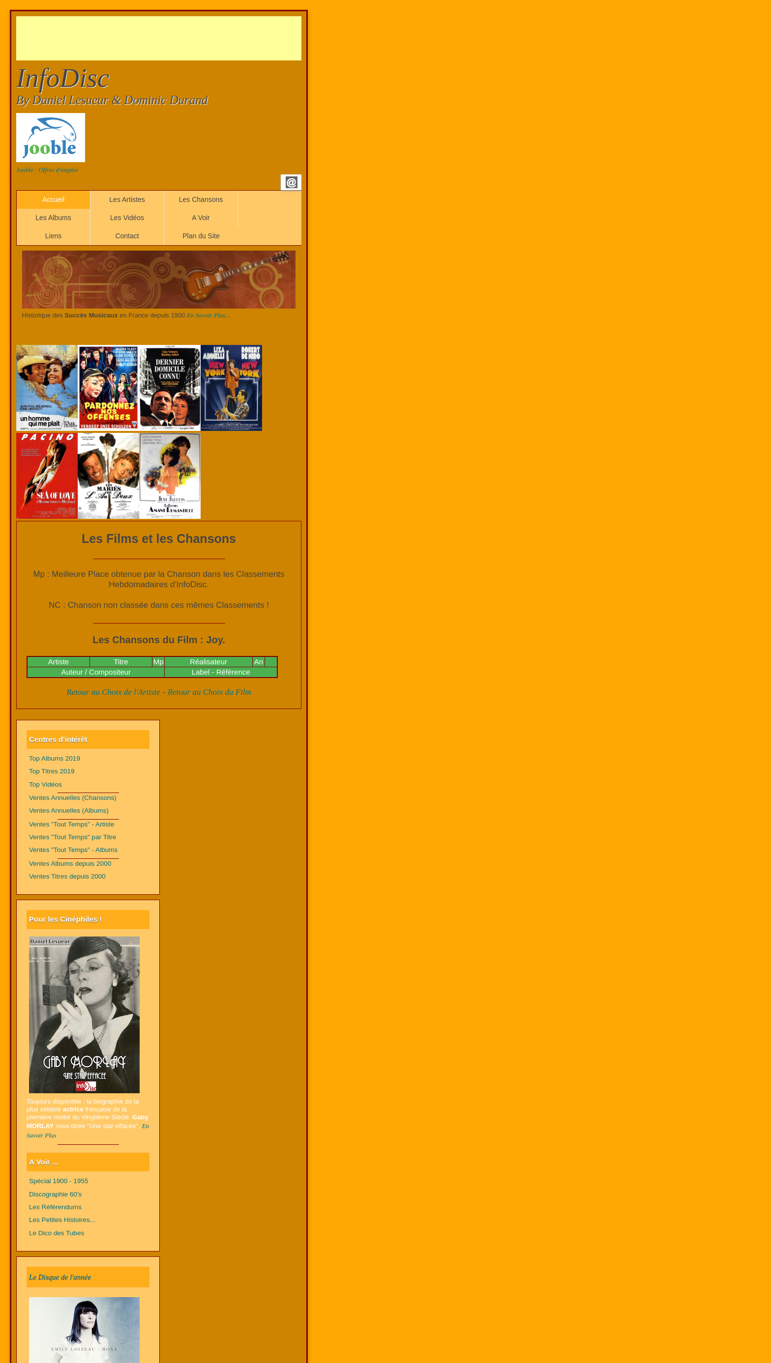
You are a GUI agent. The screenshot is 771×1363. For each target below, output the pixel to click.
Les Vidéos (127, 218)
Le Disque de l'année (60, 1277)
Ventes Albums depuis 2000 (70, 863)
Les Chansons (201, 199)
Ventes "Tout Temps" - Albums (73, 849)
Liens (53, 236)
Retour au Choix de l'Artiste (113, 692)
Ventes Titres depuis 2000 (67, 876)
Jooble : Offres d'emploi (47, 169)
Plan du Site (201, 236)
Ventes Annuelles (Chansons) (73, 797)
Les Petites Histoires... (62, 1219)
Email (291, 182)
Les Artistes (127, 199)
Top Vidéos (45, 784)
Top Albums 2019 (54, 758)
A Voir (201, 218)
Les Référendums (55, 1207)
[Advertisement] (195, 38)
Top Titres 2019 (52, 771)
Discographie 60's (55, 1194)
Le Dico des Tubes (56, 1233)
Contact (127, 236)
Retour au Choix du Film (209, 692)
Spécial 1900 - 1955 (59, 1181)
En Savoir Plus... (208, 315)
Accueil (53, 199)
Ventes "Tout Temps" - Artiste (72, 824)
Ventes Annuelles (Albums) (69, 810)
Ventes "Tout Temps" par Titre (72, 837)
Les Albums (53, 218)
